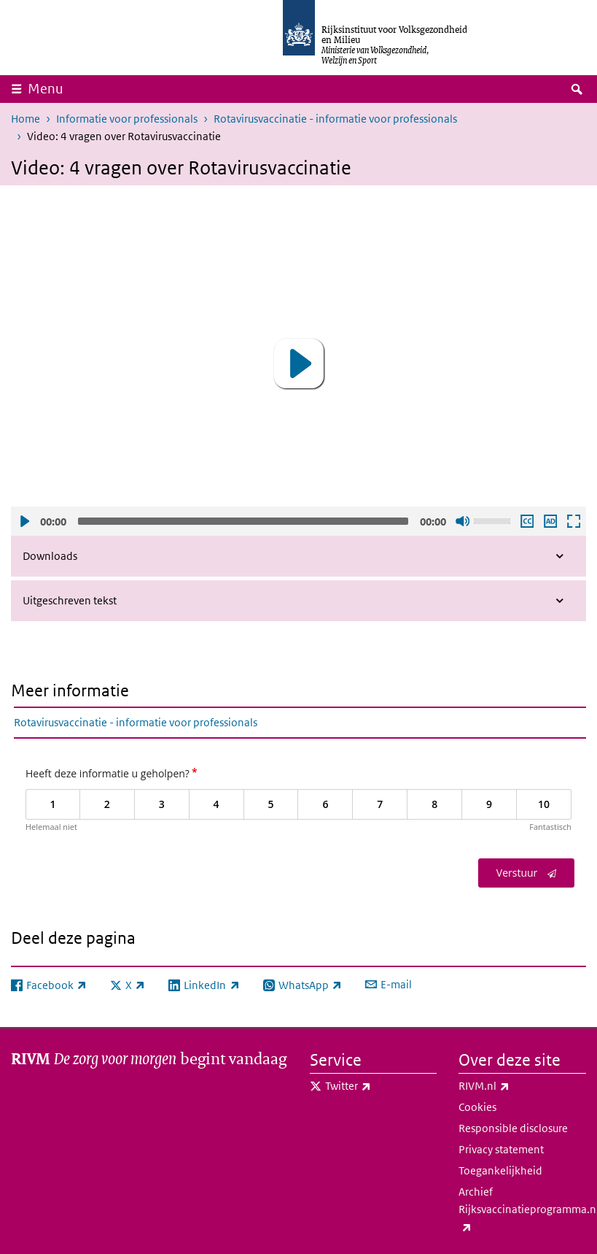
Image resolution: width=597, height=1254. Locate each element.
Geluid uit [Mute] (462, 521)
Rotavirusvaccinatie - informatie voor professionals (335, 119)
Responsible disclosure (513, 1128)
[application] (298, 363)
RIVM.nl (516, 1086)
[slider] (243, 521)
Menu (45, 88)
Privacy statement (501, 1149)
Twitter (380, 1086)
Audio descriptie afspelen (549, 521)
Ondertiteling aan (526, 521)
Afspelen (24, 521)
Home (25, 119)
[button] (299, 363)
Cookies (477, 1107)
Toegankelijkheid (500, 1170)
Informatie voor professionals (127, 119)
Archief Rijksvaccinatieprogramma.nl (522, 1210)
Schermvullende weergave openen (573, 521)
